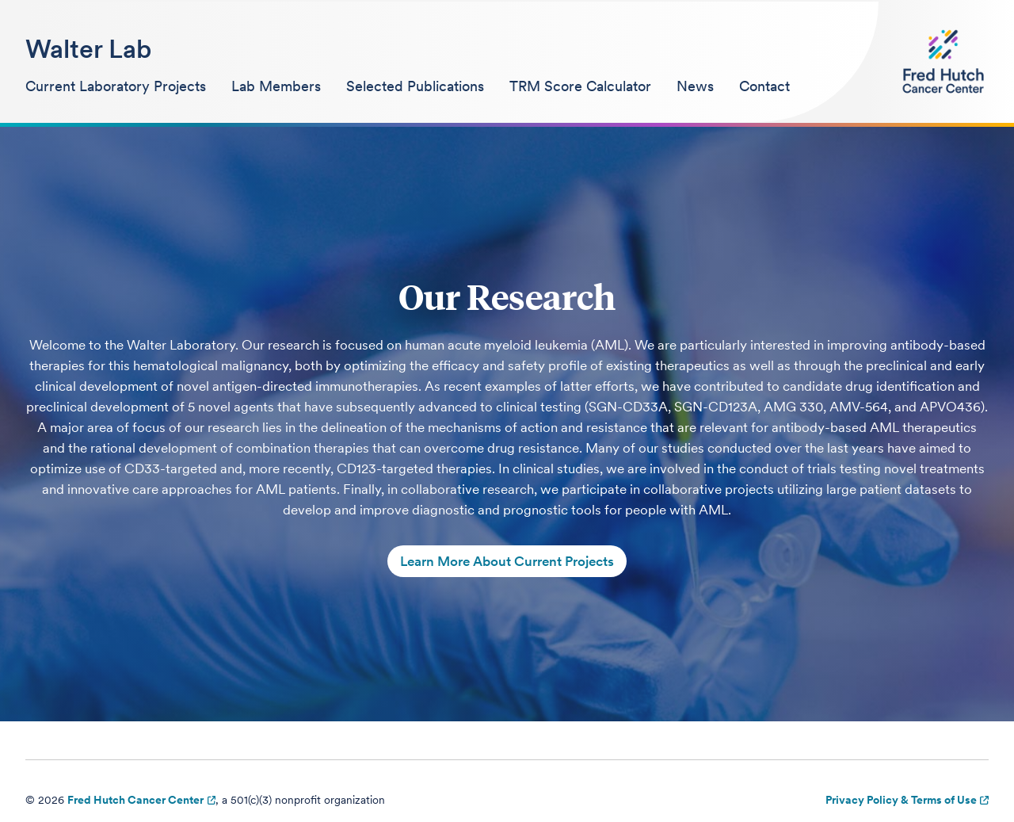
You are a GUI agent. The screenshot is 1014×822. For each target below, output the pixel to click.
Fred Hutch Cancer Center (135, 799)
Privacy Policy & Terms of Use (901, 799)
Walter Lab (88, 48)
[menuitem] (115, 87)
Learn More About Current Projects (507, 561)
